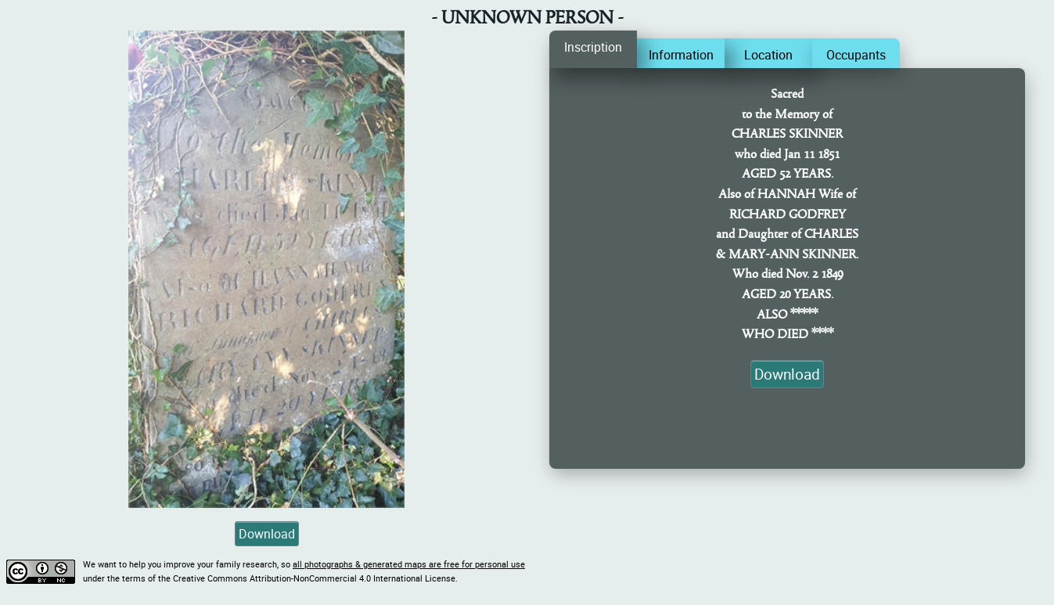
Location (768, 54)
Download (267, 533)
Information (681, 54)
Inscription (593, 47)
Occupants (856, 54)
